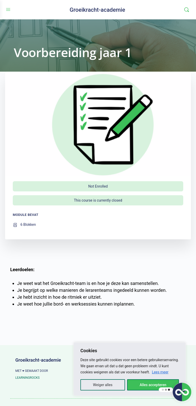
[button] (182, 392)
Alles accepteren (153, 385)
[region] (130, 369)
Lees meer (160, 372)
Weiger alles (102, 385)
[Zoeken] (186, 9)
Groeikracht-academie (97, 10)
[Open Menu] (8, 9)
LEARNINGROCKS (27, 377)
